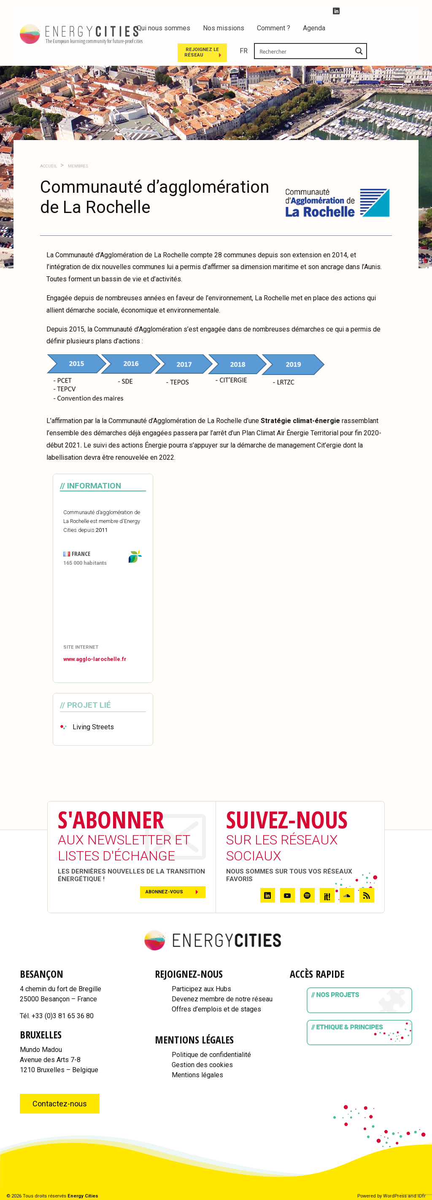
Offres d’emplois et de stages (216, 1009)
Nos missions (223, 28)
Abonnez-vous (164, 892)
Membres (77, 166)
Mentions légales (197, 1075)
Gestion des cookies (202, 1065)
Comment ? (273, 28)
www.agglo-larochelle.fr (95, 659)
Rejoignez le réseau (292, 51)
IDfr (422, 1196)
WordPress (395, 1196)
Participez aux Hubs (201, 989)
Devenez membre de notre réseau (222, 999)
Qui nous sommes (163, 28)
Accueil (48, 166)
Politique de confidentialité (211, 1055)
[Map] (103, 606)
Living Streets (93, 727)
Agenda (314, 28)
